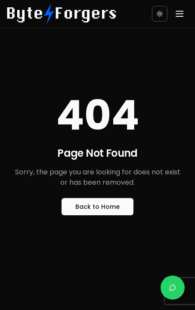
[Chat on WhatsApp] (173, 288)
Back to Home (97, 206)
